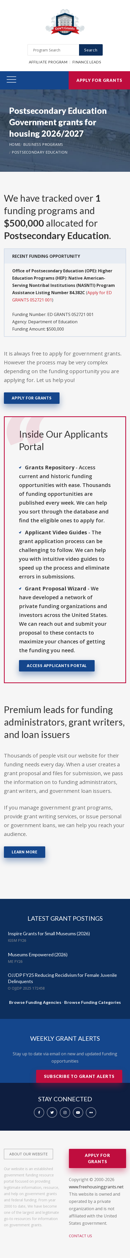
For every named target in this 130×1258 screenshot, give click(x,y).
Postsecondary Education (39, 152)
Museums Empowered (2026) (38, 954)
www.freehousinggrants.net (96, 1187)
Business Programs (43, 144)
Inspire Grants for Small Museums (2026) (49, 933)
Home (14, 144)
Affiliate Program (48, 62)
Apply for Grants (99, 80)
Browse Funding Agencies (35, 1002)
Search (91, 49)
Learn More (24, 852)
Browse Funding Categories (92, 1002)
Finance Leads (87, 62)
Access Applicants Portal (57, 665)
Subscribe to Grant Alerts (79, 1076)
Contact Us (80, 1235)
